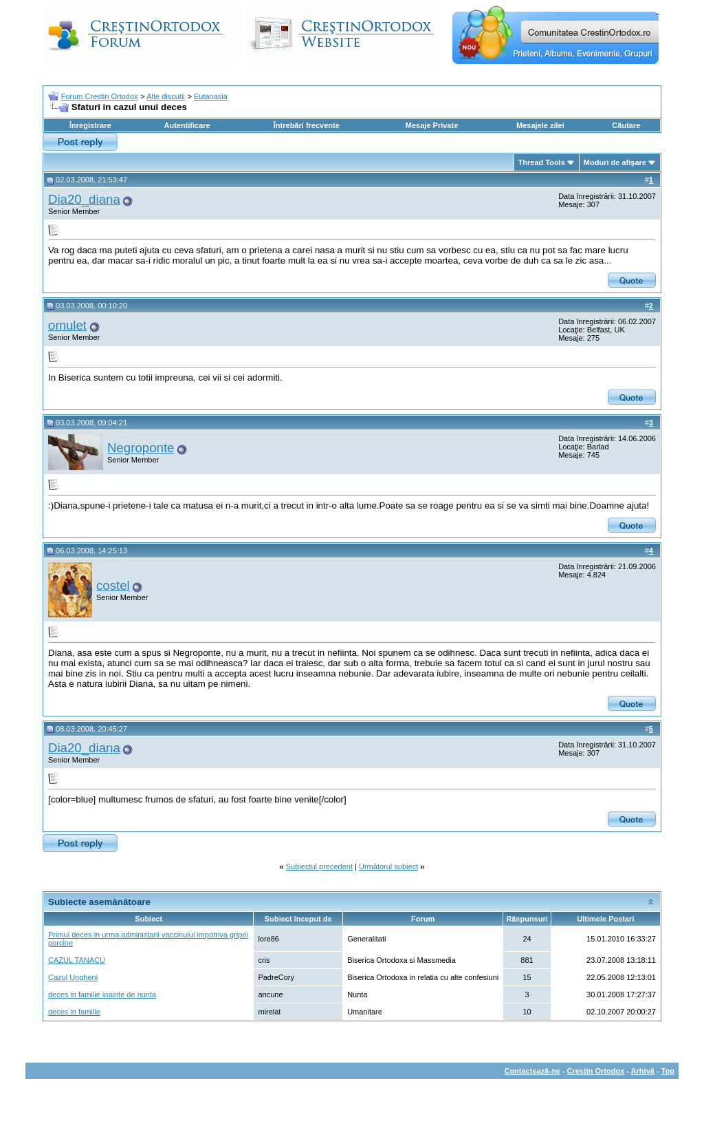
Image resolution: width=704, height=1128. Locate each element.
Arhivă (642, 1071)
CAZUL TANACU (76, 960)
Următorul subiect (388, 866)
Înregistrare (90, 125)
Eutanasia (211, 96)
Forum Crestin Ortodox (99, 96)
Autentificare (187, 125)
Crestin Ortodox (596, 1071)
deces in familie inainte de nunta (102, 994)
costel (113, 585)
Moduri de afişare (615, 162)
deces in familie (74, 1012)
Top (667, 1071)
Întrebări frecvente (307, 125)
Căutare (626, 125)
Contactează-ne (532, 1071)
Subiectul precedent (319, 866)
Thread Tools (541, 162)
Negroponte (141, 447)
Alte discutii (165, 96)
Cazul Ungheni (73, 977)
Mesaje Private (432, 125)
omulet (67, 325)
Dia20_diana (84, 199)
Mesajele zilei (540, 125)
